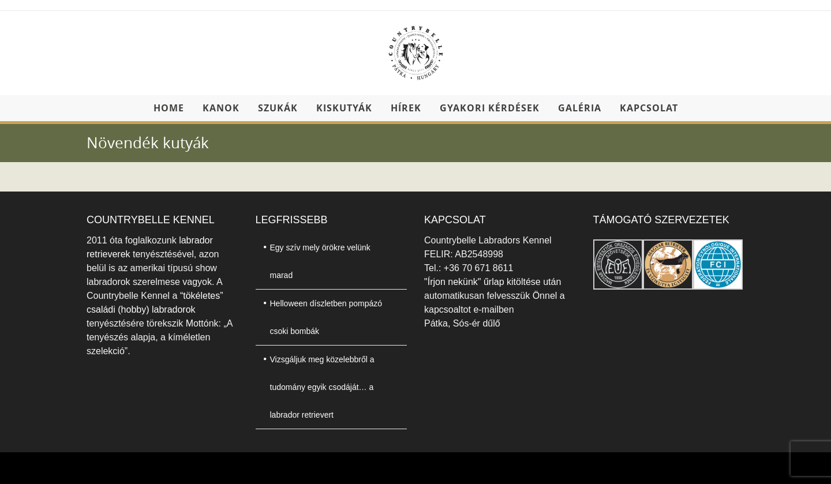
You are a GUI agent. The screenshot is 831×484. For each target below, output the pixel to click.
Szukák (278, 108)
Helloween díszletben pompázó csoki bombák (326, 317)
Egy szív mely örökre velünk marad (320, 261)
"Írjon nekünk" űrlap (465, 282)
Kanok (221, 108)
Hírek (406, 108)
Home (169, 108)
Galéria (579, 108)
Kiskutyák (344, 108)
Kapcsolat (649, 108)
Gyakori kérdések (490, 108)
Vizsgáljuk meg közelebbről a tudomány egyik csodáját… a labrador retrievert (322, 387)
